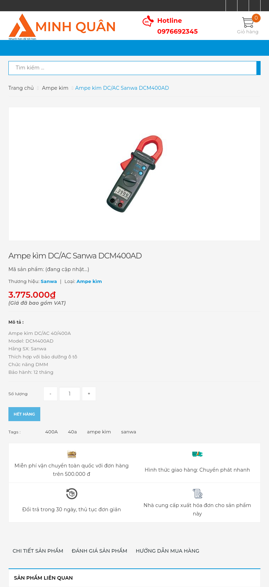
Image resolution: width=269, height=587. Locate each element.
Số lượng (18, 393)
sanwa (128, 431)
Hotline (177, 26)
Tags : (14, 431)
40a (72, 431)
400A (51, 431)
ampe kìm (99, 431)
